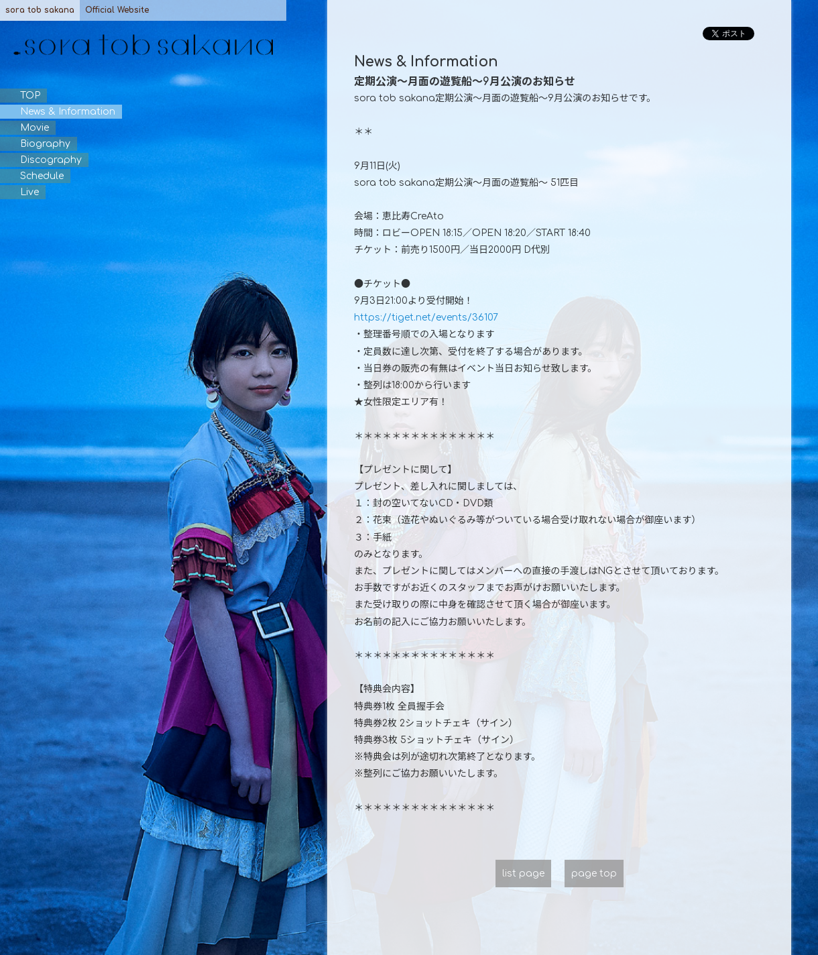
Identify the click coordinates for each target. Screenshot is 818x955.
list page (523, 873)
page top (594, 873)
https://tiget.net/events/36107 (426, 318)
